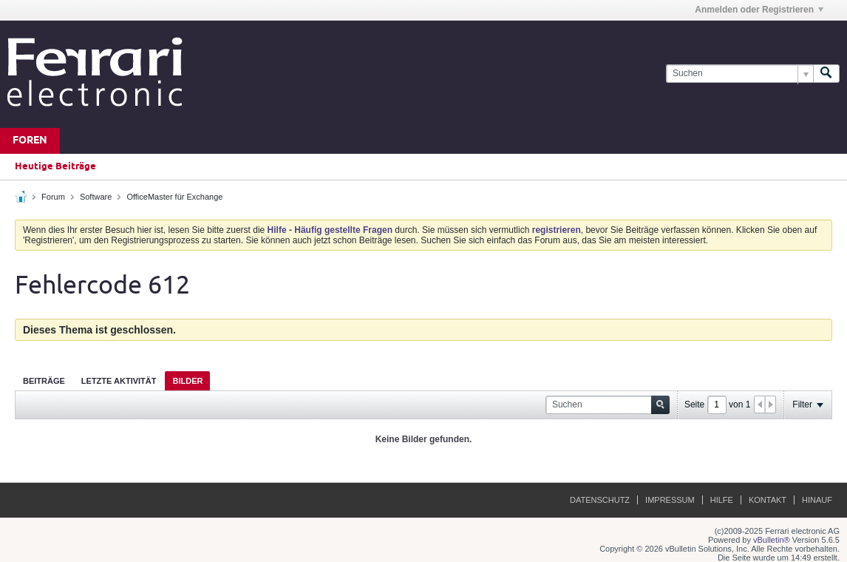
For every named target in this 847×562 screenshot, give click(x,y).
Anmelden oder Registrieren (759, 9)
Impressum (670, 499)
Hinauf (817, 499)
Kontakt (767, 499)
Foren (30, 141)
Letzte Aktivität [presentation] (119, 380)
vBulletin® (771, 539)
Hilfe (721, 499)
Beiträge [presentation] (44, 380)
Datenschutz (600, 499)
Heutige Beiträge (55, 166)
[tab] (44, 380)
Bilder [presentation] (187, 380)
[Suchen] (739, 73)
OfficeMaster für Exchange (174, 196)
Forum (53, 196)
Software (96, 196)
